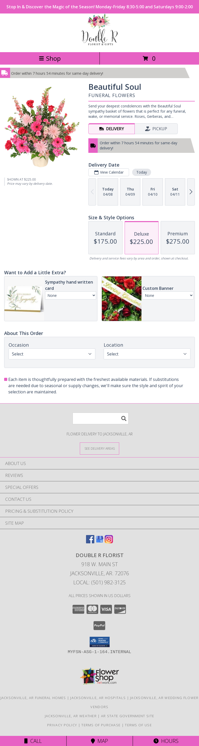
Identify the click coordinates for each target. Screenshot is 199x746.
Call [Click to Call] (33, 740)
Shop (50, 58)
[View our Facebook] (90, 542)
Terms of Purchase (100, 725)
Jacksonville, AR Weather (71, 716)
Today (141, 172)
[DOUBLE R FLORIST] (99, 44)
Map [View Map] (99, 740)
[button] (100, 642)
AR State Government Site (127, 716)
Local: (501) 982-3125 (99, 582)
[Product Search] (101, 418)
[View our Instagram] (109, 542)
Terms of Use (138, 725)
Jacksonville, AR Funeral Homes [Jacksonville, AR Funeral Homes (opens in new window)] (33, 697)
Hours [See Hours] (166, 740)
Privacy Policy (62, 725)
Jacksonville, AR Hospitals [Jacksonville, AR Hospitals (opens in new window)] (98, 697)
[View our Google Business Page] (99, 542)
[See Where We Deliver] (99, 448)
